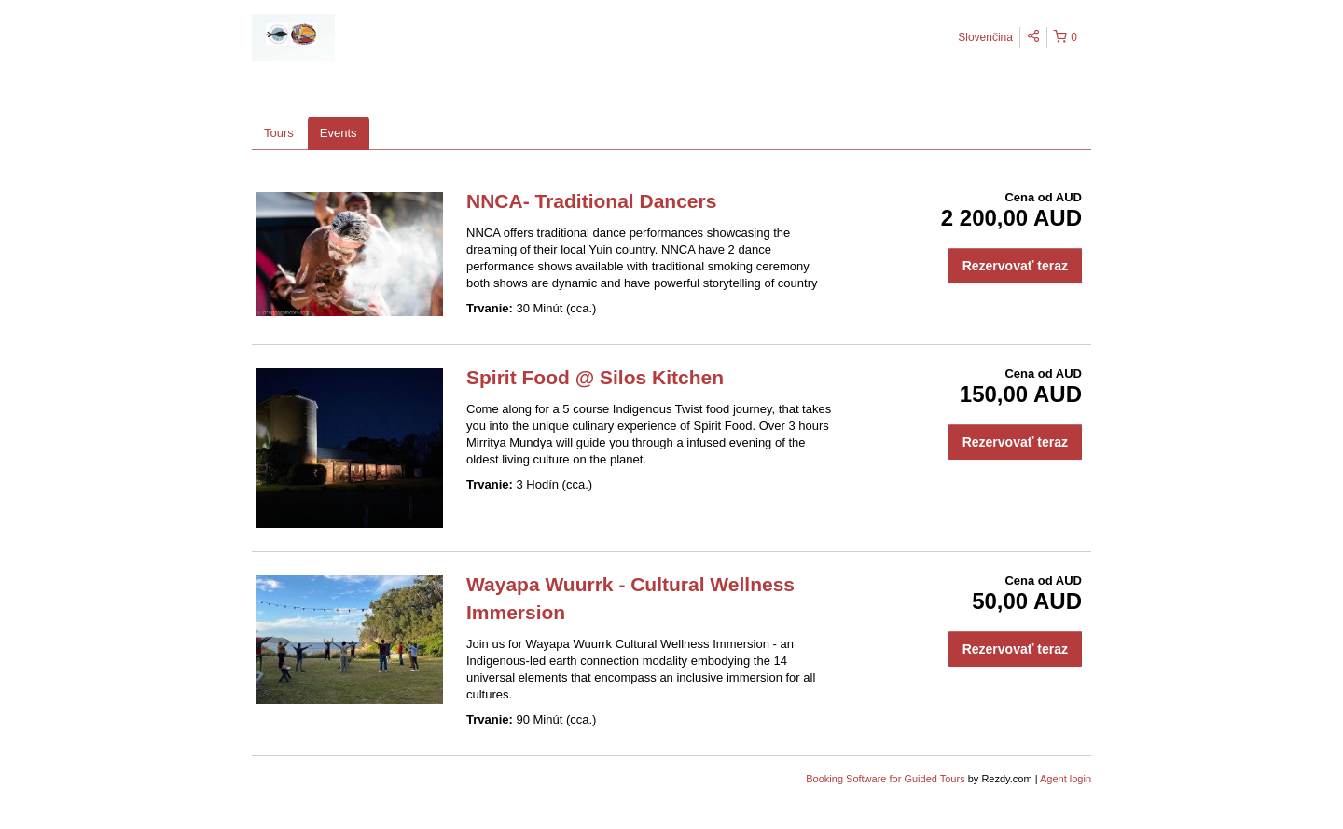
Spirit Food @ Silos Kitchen (595, 377)
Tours (279, 133)
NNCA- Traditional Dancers (591, 201)
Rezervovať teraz (1015, 265)
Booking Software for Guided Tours (886, 778)
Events (338, 133)
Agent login (1065, 778)
